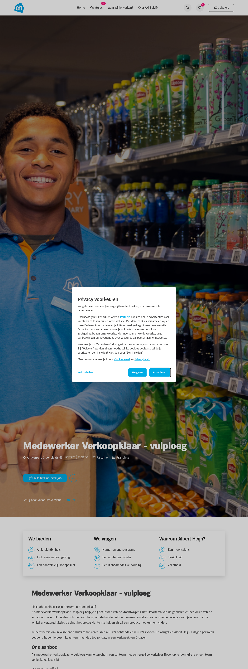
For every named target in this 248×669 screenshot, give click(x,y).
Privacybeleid (142, 359)
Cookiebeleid (122, 359)
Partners (125, 317)
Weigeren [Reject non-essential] (137, 372)
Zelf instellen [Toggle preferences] (85, 372)
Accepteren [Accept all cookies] (159, 372)
